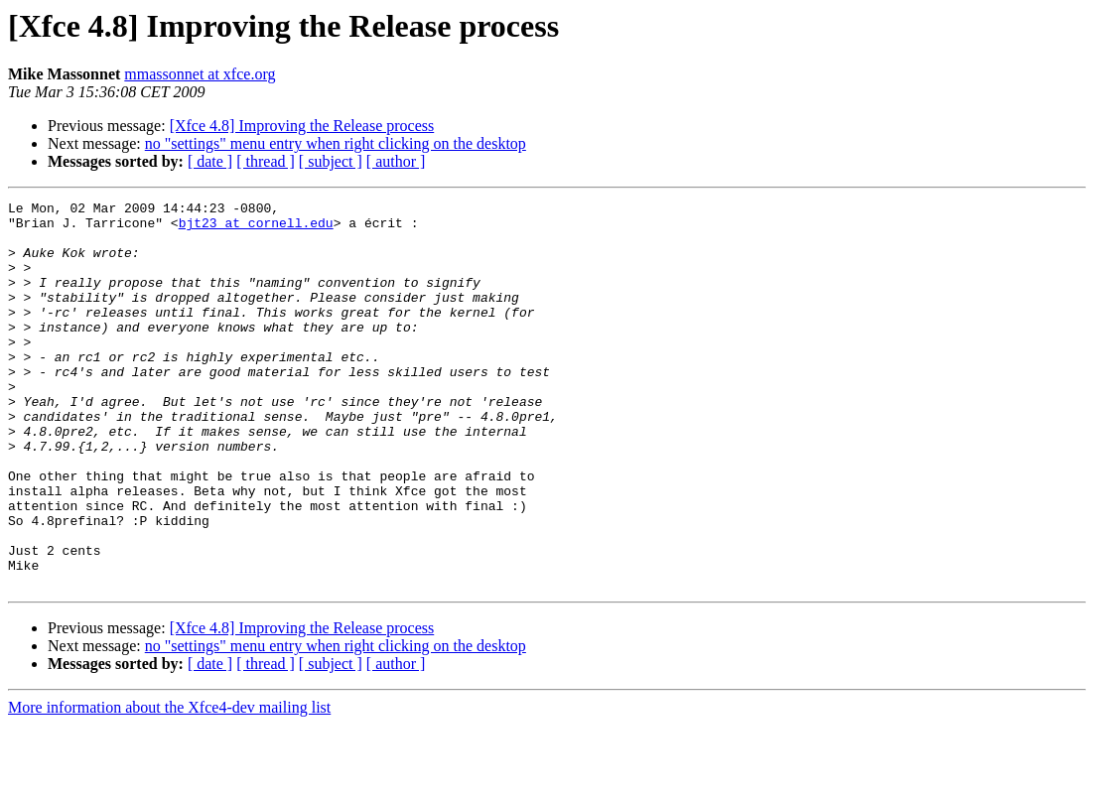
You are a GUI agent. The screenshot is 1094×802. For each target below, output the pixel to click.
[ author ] (396, 161)
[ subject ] (330, 161)
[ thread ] (265, 161)
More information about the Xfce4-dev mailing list (169, 784)
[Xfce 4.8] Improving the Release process (302, 125)
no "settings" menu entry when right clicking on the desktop (335, 143)
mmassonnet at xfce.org (199, 74)
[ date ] (210, 161)
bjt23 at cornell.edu (256, 228)
